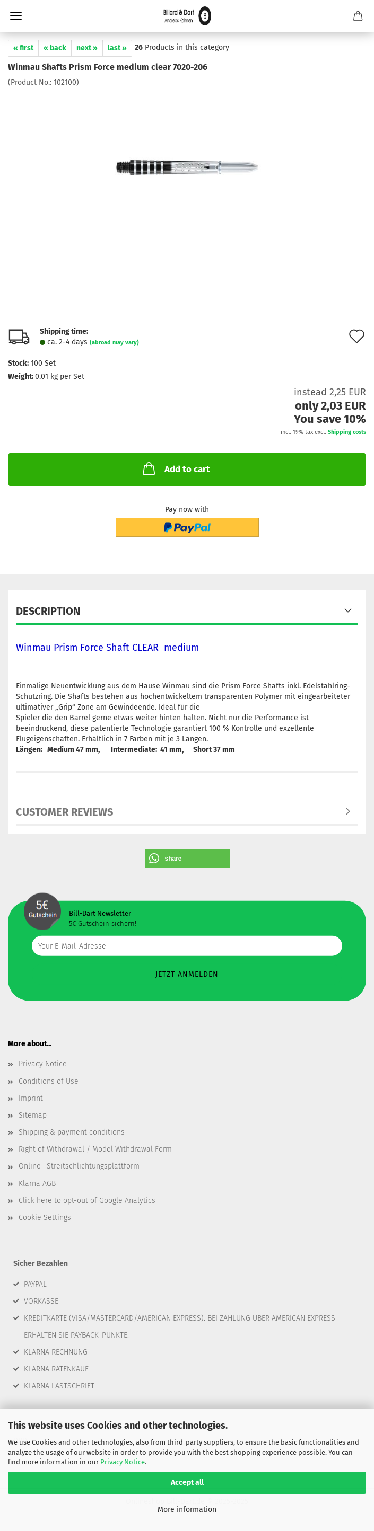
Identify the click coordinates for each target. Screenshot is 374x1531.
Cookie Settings (45, 1217)
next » (87, 47)
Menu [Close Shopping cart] (16, 15)
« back (55, 47)
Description (48, 611)
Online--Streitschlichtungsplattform (79, 1166)
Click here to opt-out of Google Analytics (87, 1200)
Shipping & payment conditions (72, 1132)
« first (23, 47)
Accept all (187, 1482)
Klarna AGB (37, 1183)
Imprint (31, 1098)
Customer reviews (64, 812)
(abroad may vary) (114, 342)
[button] (187, 858)
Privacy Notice (122, 1462)
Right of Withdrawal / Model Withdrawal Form (95, 1149)
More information (187, 1509)
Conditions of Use (49, 1081)
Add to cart (175, 468)
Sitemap (33, 1115)
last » (117, 47)
